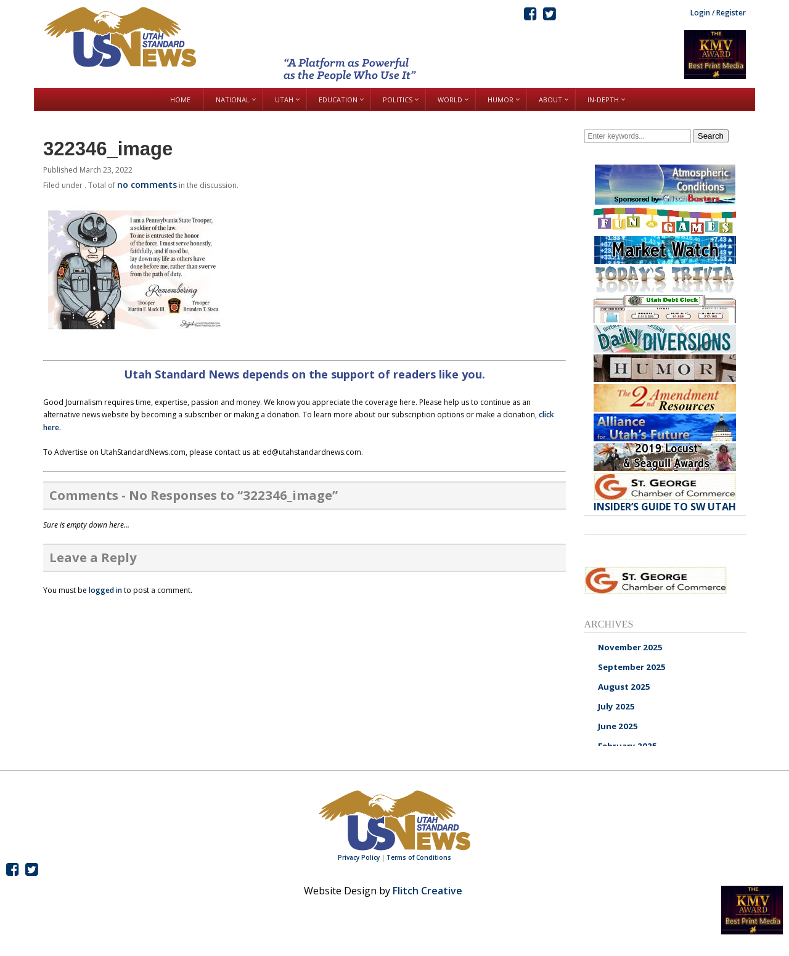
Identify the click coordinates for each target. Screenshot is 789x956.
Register (731, 12)
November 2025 (630, 647)
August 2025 (624, 686)
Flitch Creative (427, 890)
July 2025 (616, 706)
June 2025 (618, 726)
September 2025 (632, 666)
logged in (105, 590)
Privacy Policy (359, 857)
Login (700, 12)
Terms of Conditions (418, 857)
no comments (147, 184)
